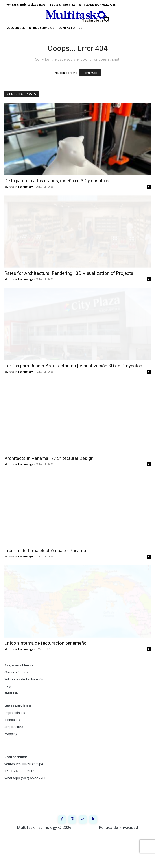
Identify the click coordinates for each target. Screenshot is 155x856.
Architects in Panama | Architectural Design (48, 458)
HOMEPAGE (90, 73)
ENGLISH (11, 693)
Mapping (10, 734)
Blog (7, 686)
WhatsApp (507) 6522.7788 (25, 778)
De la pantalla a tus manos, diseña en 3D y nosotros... (58, 180)
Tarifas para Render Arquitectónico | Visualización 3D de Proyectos (73, 365)
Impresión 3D (14, 712)
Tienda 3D (12, 719)
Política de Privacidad (118, 849)
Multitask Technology (18, 186)
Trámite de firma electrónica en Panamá (45, 550)
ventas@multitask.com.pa (23, 763)
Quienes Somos (16, 672)
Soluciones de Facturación (23, 679)
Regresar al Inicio (18, 665)
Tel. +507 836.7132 (19, 771)
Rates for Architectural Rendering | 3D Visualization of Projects (68, 273)
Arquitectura (13, 726)
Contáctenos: (15, 756)
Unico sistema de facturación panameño (45, 643)
